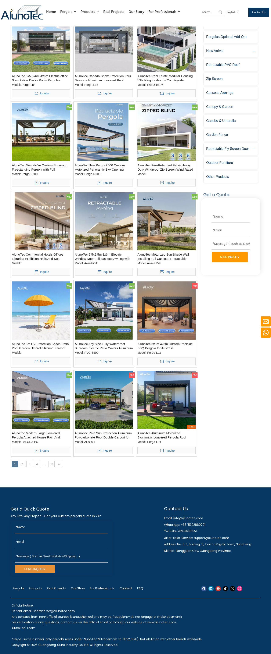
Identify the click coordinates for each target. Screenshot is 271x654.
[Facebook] (203, 588)
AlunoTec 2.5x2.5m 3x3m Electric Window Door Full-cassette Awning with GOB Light (102, 257)
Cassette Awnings (219, 93)
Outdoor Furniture (219, 162)
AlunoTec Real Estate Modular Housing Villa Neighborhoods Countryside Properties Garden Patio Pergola (165, 78)
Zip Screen (214, 79)
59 (51, 464)
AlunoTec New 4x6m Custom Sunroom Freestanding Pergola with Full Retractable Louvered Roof (39, 167)
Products (90, 11)
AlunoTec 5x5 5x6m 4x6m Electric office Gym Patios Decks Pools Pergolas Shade (40, 78)
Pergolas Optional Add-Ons (226, 37)
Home (51, 11)
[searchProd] (210, 12)
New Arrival (214, 51)
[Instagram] (239, 588)
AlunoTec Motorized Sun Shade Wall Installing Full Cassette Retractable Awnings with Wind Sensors (163, 257)
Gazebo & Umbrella (221, 120)
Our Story (136, 11)
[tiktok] (225, 588)
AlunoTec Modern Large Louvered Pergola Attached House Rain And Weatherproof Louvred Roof (36, 435)
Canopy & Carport (219, 107)
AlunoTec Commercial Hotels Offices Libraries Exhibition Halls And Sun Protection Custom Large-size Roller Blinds (37, 257)
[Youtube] (218, 588)
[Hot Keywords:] (220, 12)
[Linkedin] (211, 588)
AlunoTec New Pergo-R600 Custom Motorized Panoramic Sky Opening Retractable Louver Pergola (100, 167)
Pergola (68, 11)
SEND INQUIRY (229, 257)
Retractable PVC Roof (222, 65)
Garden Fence (217, 134)
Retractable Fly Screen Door (227, 148)
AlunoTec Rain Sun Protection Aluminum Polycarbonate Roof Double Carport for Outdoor (103, 435)
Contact (126, 588)
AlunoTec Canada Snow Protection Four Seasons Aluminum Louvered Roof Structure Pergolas (103, 78)
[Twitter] (232, 588)
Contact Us (258, 12)
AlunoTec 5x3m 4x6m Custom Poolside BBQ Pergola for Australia (165, 346)
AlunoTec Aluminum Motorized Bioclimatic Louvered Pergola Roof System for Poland (161, 435)
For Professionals (164, 11)
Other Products (217, 176)
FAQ (140, 588)
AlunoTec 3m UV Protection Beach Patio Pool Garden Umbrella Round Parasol (40, 346)
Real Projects (113, 11)
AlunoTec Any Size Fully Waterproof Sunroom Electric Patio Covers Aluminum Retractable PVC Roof (104, 346)
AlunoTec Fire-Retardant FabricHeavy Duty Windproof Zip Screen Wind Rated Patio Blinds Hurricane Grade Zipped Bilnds (165, 167)
